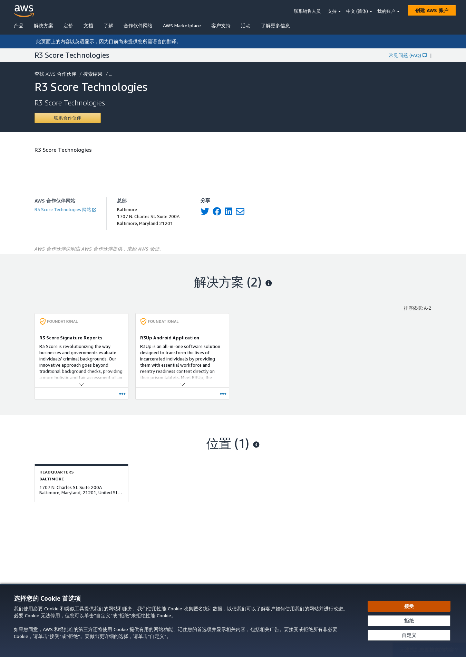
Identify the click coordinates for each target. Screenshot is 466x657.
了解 (108, 25)
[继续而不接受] (409, 620)
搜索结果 (93, 74)
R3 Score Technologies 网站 (65, 209)
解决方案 (43, 25)
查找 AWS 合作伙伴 (56, 74)
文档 (88, 25)
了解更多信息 (275, 25)
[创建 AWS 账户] (432, 10)
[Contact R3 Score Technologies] (68, 118)
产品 (18, 25)
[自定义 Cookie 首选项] (409, 635)
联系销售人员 (307, 11)
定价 (68, 25)
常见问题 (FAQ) (408, 55)
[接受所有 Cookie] (409, 606)
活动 (246, 25)
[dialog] (233, 620)
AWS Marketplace (182, 25)
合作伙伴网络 (138, 25)
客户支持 (221, 25)
